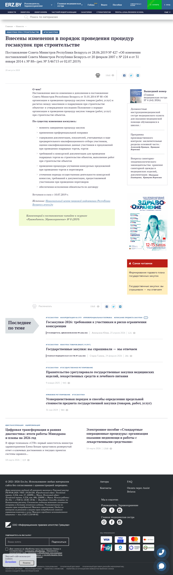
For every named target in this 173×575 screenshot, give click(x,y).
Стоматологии (104, 12)
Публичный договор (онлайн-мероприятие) (103, 566)
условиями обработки (35, 551)
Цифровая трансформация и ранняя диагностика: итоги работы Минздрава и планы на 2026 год (35, 434)
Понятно (27, 563)
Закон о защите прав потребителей (22, 571)
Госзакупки (51, 32)
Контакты (105, 487)
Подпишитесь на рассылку (18, 535)
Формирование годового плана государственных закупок (147, 274)
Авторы (104, 481)
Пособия (117, 5)
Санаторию (86, 12)
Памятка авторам (13, 569)
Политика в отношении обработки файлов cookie (90, 569)
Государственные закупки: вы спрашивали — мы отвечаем (146, 288)
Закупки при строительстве (23, 32)
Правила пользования (47, 566)
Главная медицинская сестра (69, 4)
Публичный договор (70, 566)
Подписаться (59, 541)
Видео (104, 5)
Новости (12, 12)
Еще (166, 12)
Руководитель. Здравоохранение (33, 4)
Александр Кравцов (140, 147)
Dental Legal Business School (129, 12)
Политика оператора (54, 569)
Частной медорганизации (64, 12)
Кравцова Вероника (152, 177)
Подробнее (10, 561)
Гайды (91, 5)
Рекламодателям (33, 569)
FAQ (129, 481)
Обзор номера (40, 12)
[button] (124, 75)
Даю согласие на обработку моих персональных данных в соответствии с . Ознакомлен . (35, 553)
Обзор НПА (25, 12)
